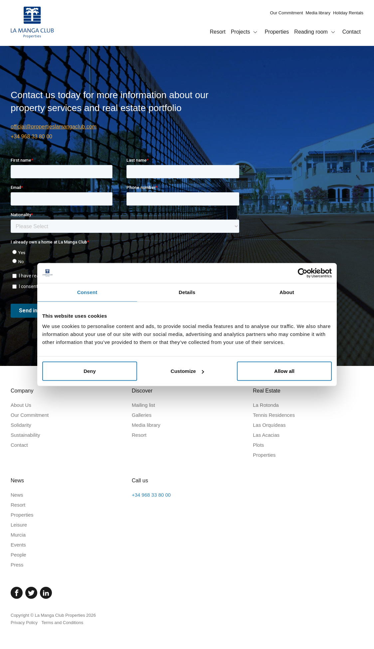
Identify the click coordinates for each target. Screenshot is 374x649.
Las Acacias (266, 435)
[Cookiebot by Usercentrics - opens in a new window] (303, 273)
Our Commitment (286, 12)
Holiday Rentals (348, 12)
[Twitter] (31, 593)
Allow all (284, 371)
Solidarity (21, 425)
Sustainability (25, 435)
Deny (90, 371)
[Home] (32, 23)
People (18, 555)
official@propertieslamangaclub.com (53, 126)
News (17, 495)
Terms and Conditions (63, 622)
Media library (318, 12)
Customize (187, 371)
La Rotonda (266, 405)
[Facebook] (17, 593)
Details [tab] (187, 292)
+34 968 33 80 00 (31, 136)
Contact (351, 32)
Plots (258, 445)
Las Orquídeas (269, 425)
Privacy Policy (24, 622)
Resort (218, 32)
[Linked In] (46, 593)
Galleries (141, 415)
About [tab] (287, 292)
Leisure (19, 525)
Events (18, 545)
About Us (21, 405)
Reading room (315, 32)
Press (17, 565)
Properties (277, 32)
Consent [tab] (87, 292)
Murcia (18, 535)
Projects (245, 32)
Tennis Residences (274, 415)
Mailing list (143, 405)
